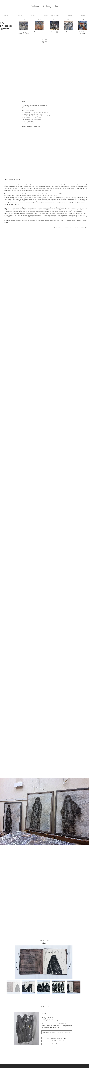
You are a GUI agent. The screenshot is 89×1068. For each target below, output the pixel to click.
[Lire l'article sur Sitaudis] (57, 1041)
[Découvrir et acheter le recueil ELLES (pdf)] (57, 1032)
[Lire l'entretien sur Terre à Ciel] (57, 1038)
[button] (44, 70)
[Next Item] (79, 962)
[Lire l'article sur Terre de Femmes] (57, 1044)
